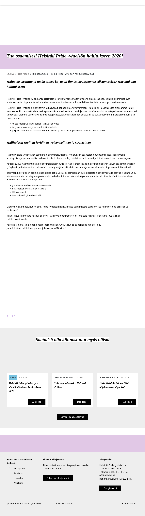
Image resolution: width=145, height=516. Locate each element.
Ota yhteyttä (110, 488)
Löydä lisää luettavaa (72, 416)
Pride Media (23, 73)
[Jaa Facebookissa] (7, 316)
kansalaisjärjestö (46, 98)
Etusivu (10, 73)
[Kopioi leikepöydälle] (14, 316)
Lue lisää (36, 401)
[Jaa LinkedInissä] (12, 316)
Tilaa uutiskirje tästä (58, 478)
